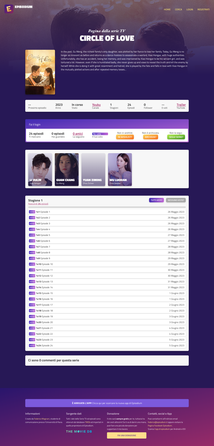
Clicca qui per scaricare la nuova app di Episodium (107, 403)
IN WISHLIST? (125, 137)
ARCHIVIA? (150, 137)
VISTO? (32, 212)
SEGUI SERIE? (176, 137)
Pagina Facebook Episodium (160, 425)
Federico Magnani (41, 418)
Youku (96, 104)
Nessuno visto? (176, 200)
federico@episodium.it (157, 422)
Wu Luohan (118, 179)
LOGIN (190, 9)
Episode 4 (43, 229)
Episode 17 (44, 305)
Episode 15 (44, 293)
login (37, 124)
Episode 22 (44, 334)
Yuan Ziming (92, 179)
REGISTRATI (204, 9)
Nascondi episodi (38, 203)
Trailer (181, 104)
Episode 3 (43, 223)
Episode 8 (43, 252)
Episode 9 (43, 258)
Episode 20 (44, 322)
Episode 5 (43, 235)
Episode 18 (44, 310)
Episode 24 (44, 345)
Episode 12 (44, 275)
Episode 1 (43, 212)
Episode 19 (44, 316)
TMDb (87, 422)
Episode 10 (44, 264)
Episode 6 (43, 241)
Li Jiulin (35, 179)
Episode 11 (44, 270)
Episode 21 (44, 328)
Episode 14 (44, 287)
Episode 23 (44, 339)
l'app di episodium (162, 429)
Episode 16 (44, 299)
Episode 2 (43, 217)
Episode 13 (44, 281)
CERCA (178, 9)
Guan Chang (65, 179)
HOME (167, 9)
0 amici (78, 133)
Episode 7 (43, 246)
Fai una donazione (126, 435)
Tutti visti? (156, 200)
